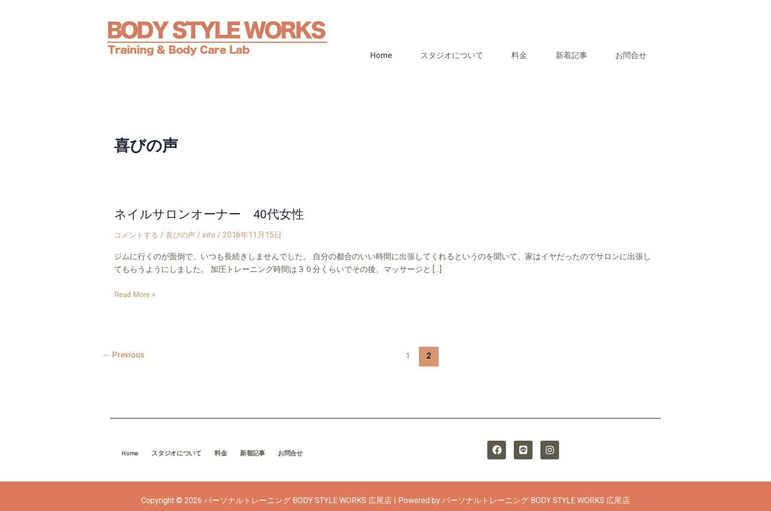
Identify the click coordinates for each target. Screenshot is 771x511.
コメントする (137, 220)
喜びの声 (184, 220)
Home (451, 48)
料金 (558, 48)
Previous (125, 341)
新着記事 (594, 48)
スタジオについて (505, 48)
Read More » (136, 279)
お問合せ (638, 48)
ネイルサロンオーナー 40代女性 (213, 199)
